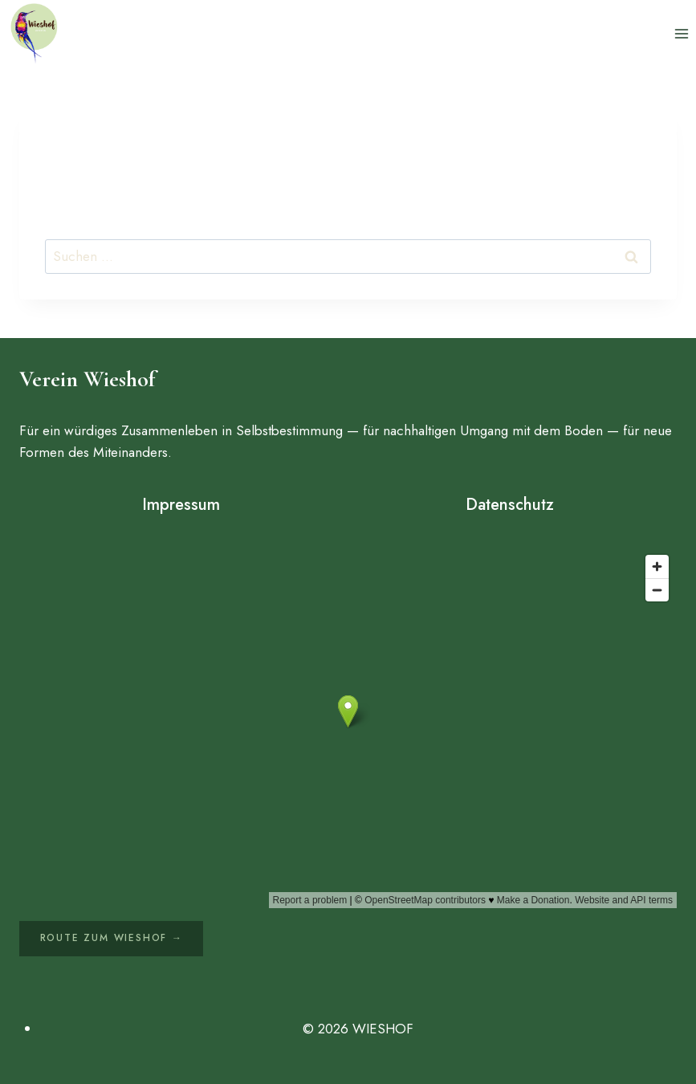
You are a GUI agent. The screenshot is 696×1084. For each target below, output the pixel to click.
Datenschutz (510, 504)
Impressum (181, 504)
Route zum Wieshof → (111, 938)
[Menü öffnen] (681, 33)
